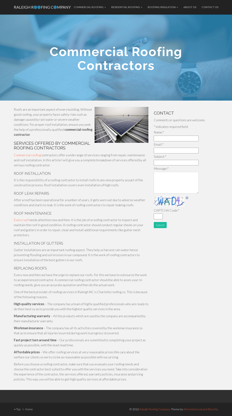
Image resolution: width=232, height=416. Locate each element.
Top (17, 409)
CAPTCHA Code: (166, 210)
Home (29, 409)
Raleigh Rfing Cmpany (42, 7)
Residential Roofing (126, 7)
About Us (189, 7)
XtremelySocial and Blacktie (201, 409)
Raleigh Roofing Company (154, 409)
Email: (158, 144)
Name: (159, 132)
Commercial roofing (27, 155)
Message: (161, 168)
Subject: (160, 156)
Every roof (21, 220)
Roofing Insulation (163, 7)
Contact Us (210, 7)
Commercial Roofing (90, 7)
